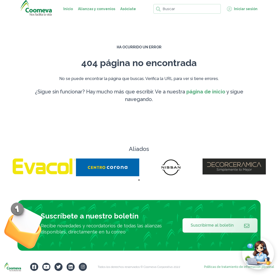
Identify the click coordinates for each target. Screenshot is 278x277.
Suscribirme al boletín (220, 225)
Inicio (68, 9)
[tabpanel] (44, 166)
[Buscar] (187, 9)
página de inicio (205, 92)
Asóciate (128, 9)
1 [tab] (139, 180)
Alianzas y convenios (96, 9)
